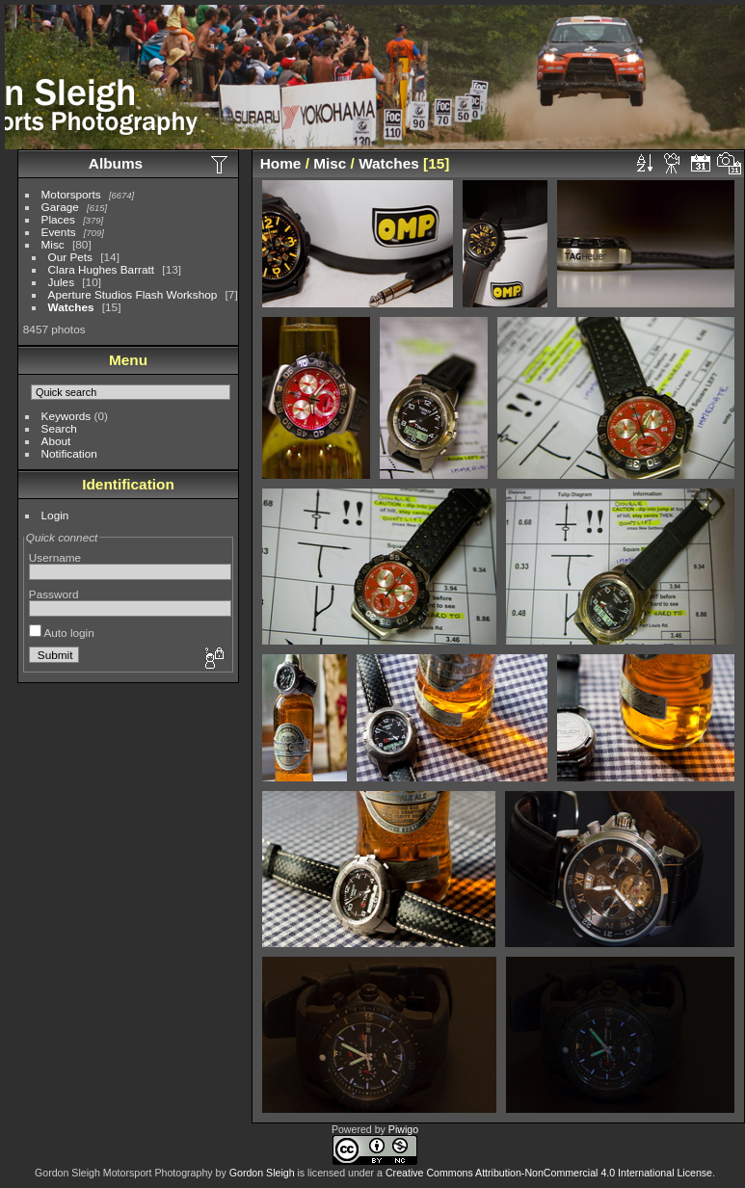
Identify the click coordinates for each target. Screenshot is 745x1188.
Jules (61, 282)
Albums (116, 163)
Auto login (61, 632)
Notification (69, 453)
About (56, 441)
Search (59, 428)
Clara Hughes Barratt (101, 269)
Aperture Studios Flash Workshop (133, 294)
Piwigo (403, 1129)
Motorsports (71, 194)
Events (58, 231)
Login (55, 515)
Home (281, 163)
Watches (71, 307)
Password (54, 594)
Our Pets (70, 257)
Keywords (66, 415)
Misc (53, 244)
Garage (60, 206)
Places (58, 219)
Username (55, 557)
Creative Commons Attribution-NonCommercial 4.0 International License (549, 1172)
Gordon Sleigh (262, 1172)
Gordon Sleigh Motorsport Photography (124, 1172)
